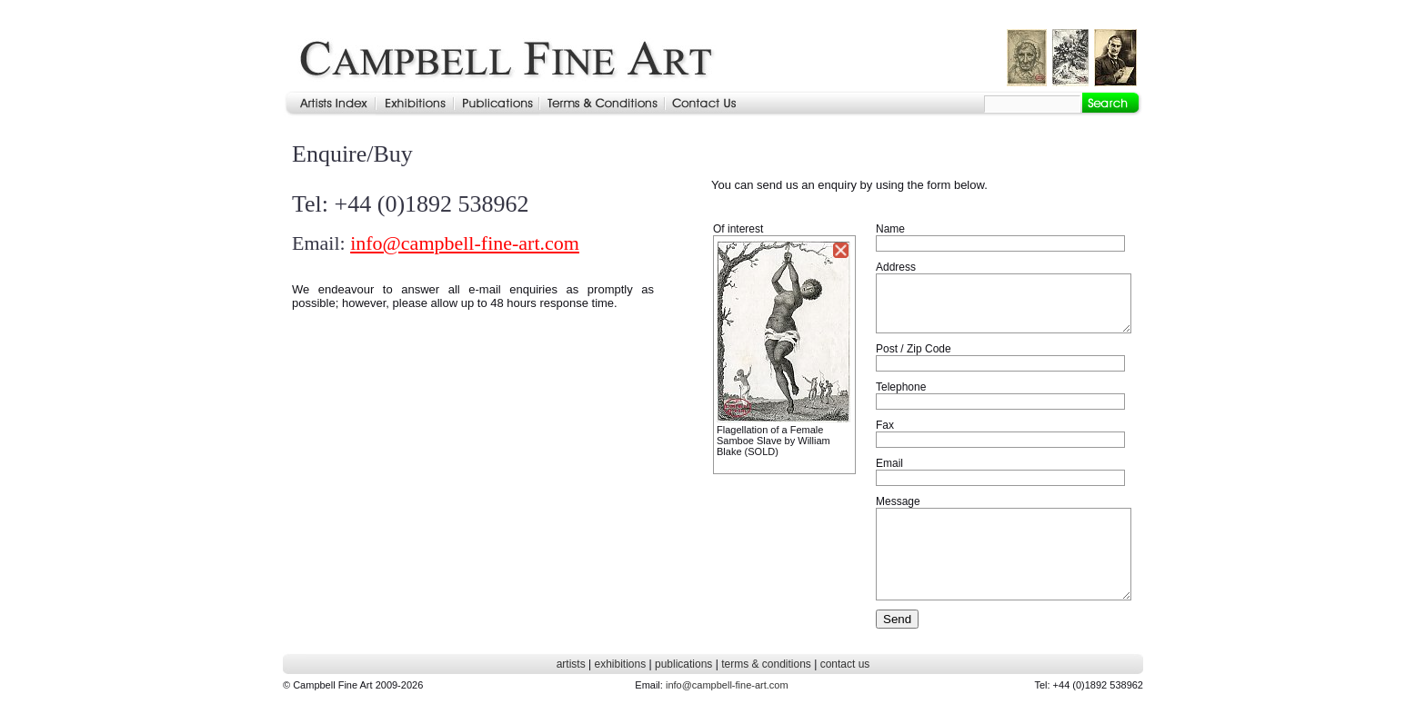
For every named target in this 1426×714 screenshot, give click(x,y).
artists (571, 664)
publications (683, 664)
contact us (845, 664)
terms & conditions (766, 664)
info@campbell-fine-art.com (464, 243)
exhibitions (620, 664)
